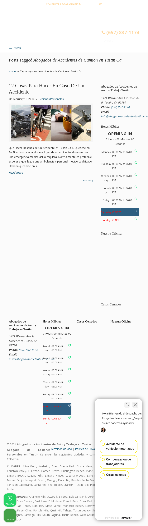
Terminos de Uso (61, 449)
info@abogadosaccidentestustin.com (74, 10)
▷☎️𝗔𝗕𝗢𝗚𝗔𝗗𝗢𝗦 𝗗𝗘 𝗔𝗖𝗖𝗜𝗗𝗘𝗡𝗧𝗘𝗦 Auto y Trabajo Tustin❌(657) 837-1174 (78, 30)
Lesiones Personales (51, 99)
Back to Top (88, 181)
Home (12, 71)
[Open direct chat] (127, 403)
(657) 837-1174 (90, 4)
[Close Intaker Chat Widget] (135, 403)
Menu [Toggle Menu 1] (15, 48)
